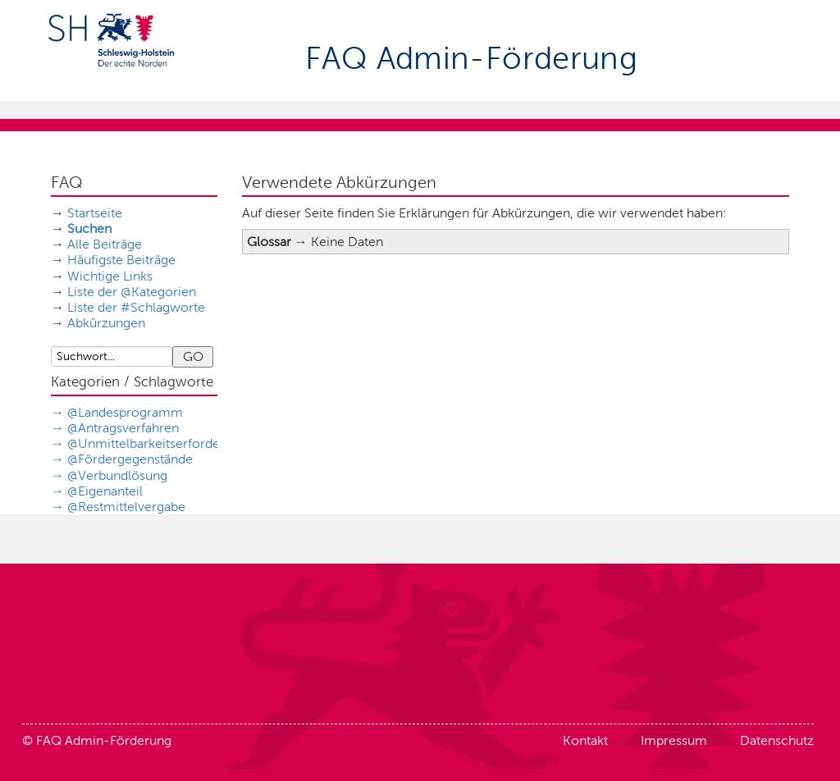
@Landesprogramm (125, 412)
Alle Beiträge (104, 244)
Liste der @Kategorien (131, 292)
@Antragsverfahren (123, 428)
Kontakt (585, 740)
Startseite (94, 213)
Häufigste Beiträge (121, 260)
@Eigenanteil (105, 491)
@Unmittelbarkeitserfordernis (154, 443)
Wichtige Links (110, 276)
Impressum (674, 740)
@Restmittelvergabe (126, 507)
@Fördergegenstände (130, 459)
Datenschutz (777, 740)
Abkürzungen (106, 323)
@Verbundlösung (117, 475)
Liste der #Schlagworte (136, 307)
